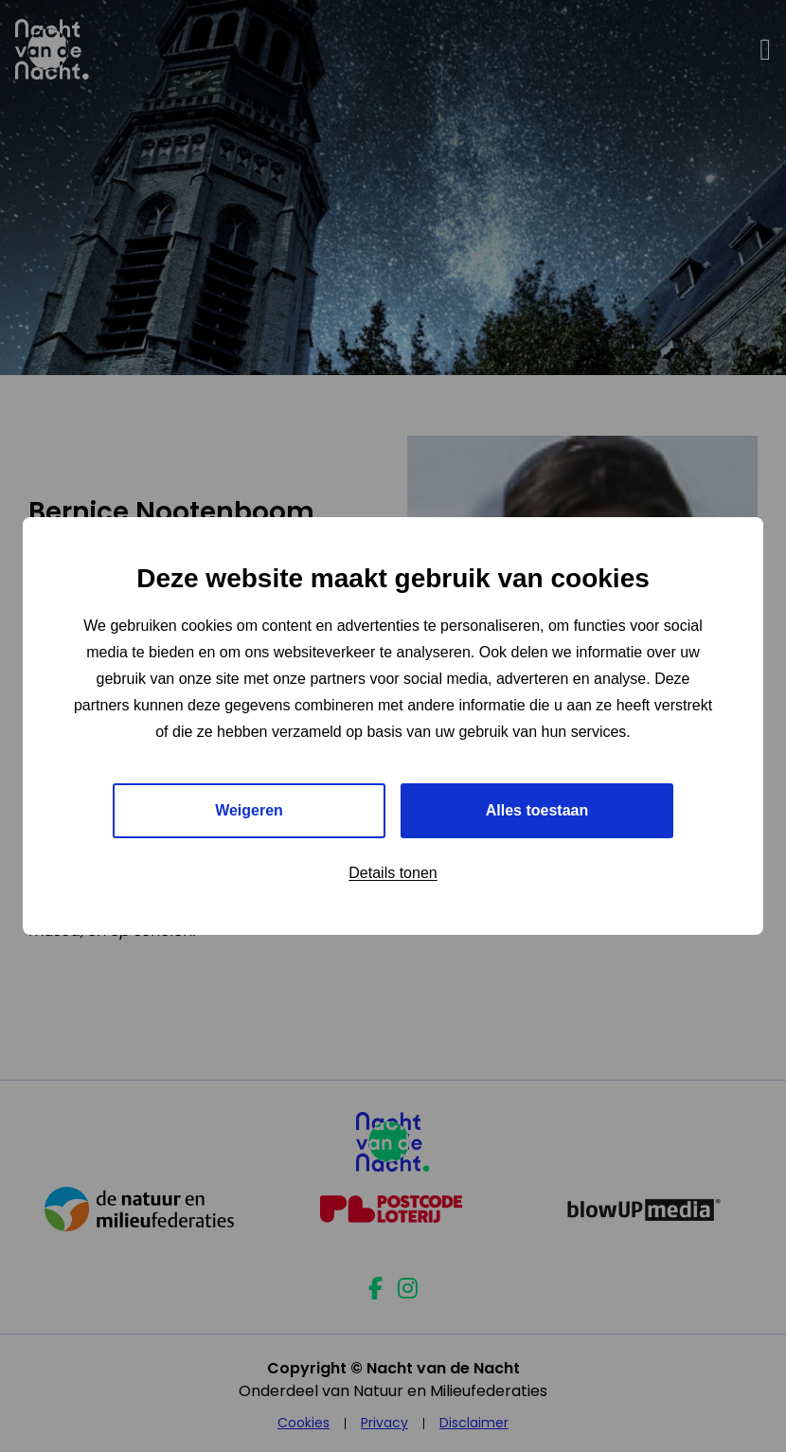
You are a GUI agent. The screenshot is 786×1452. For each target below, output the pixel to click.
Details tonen (392, 873)
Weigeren (249, 810)
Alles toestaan (537, 810)
